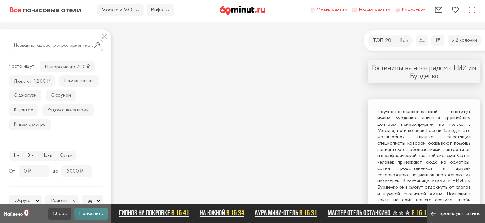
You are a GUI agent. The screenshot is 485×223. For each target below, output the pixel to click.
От (12, 171)
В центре (23, 109)
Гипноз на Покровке (157, 213)
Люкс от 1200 (32, 80)
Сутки (66, 155)
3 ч (30, 155)
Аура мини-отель (288, 213)
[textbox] (25, 201)
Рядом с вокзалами (68, 109)
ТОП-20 (382, 40)
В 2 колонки (464, 40)
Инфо (160, 9)
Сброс (60, 213)
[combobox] (25, 201)
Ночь (46, 155)
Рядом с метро (30, 124)
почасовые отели (45, 10)
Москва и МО (120, 9)
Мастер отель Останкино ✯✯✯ (381, 213)
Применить (91, 213)
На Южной (224, 213)
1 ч (16, 155)
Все (404, 40)
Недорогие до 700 (67, 66)
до (55, 171)
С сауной (61, 95)
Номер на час (79, 80)
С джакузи (25, 95)
